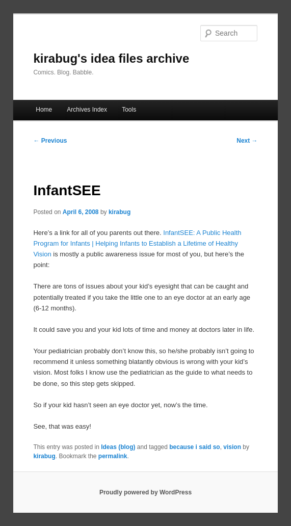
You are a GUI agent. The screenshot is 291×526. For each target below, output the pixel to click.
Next (246, 140)
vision (232, 447)
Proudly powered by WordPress (145, 492)
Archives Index (87, 109)
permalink (112, 456)
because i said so (194, 447)
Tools (129, 109)
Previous (50, 140)
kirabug (119, 212)
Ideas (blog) (118, 447)
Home (44, 109)
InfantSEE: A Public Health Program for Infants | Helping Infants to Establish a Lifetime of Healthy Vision (137, 243)
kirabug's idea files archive (111, 58)
